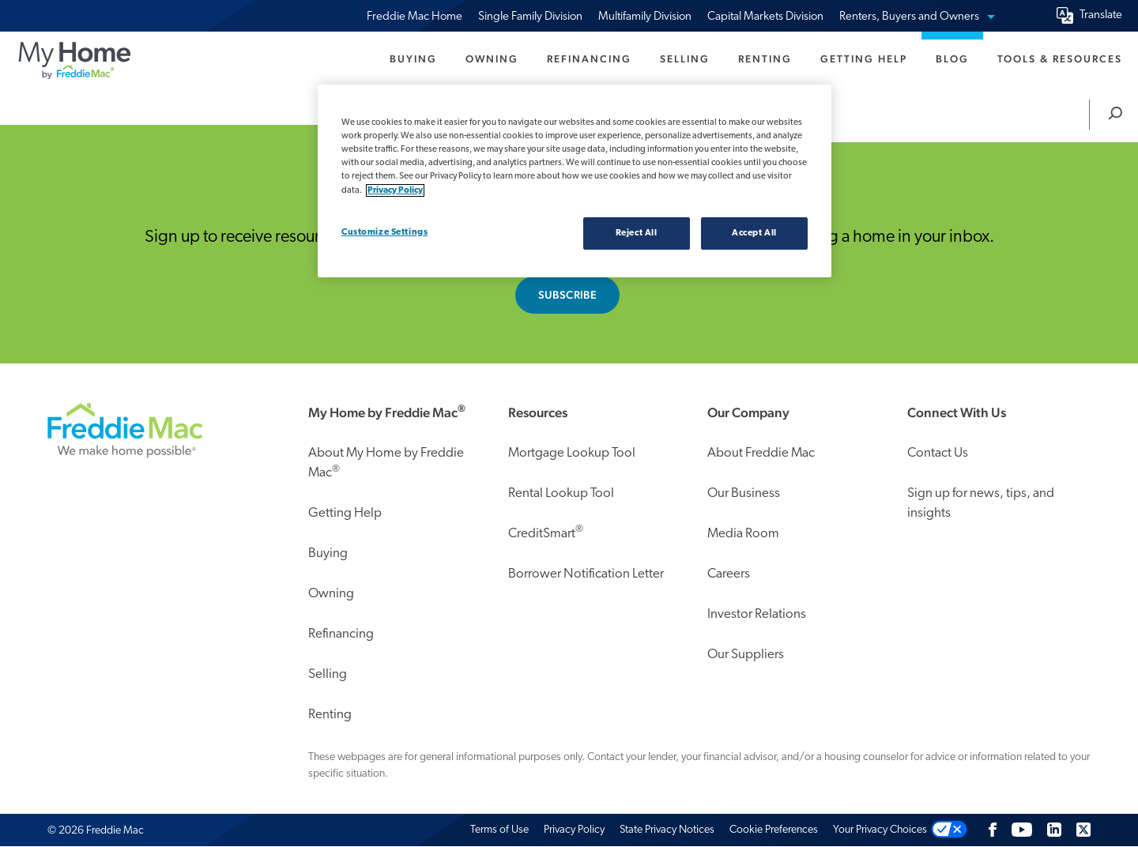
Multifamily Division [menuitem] (644, 17)
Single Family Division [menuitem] (530, 17)
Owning (491, 59)
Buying (413, 59)
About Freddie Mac (761, 453)
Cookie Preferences (773, 830)
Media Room (743, 533)
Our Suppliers (745, 654)
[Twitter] (1083, 830)
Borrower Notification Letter (586, 574)
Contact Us (937, 453)
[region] (574, 181)
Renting (765, 59)
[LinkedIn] (1054, 830)
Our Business (743, 493)
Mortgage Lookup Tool (571, 453)
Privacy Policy (574, 830)
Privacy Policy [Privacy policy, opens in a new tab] (395, 190)
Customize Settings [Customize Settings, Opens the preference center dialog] (384, 232)
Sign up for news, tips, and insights (980, 504)
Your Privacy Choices (880, 830)
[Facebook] (992, 830)
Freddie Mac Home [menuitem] (414, 17)
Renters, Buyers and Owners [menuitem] (916, 17)
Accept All (754, 233)
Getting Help (863, 59)
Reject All (637, 233)
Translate (1101, 15)
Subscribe (567, 294)
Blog (952, 59)
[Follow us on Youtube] (1021, 830)
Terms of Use (499, 830)
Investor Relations (756, 614)
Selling (685, 59)
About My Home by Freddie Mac (386, 463)
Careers (728, 574)
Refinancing (589, 59)
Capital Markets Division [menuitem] (765, 17)
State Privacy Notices (667, 830)
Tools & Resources (1059, 59)
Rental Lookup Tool (561, 493)
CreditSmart (545, 532)
